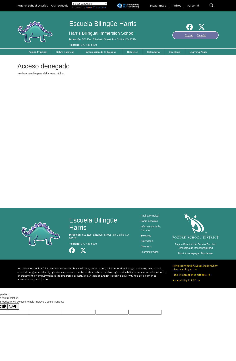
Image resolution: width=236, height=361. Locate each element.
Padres (176, 5)
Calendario (153, 51)
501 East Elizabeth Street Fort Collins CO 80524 (109, 39)
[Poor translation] (13, 306)
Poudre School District (32, 5)
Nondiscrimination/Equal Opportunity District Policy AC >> (195, 267)
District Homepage (188, 253)
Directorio (174, 51)
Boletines (132, 51)
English (189, 35)
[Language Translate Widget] (89, 3)
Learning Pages (198, 51)
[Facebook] (189, 28)
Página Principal (38, 51)
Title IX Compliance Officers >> (191, 274)
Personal (193, 5)
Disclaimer (207, 253)
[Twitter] (201, 28)
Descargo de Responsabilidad (196, 247)
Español (201, 35)
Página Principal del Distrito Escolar (195, 244)
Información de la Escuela (101, 51)
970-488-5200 (89, 44)
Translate (96, 7)
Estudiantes (158, 5)
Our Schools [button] (59, 5)
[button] (211, 5)
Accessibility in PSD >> (186, 280)
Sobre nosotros (65, 51)
